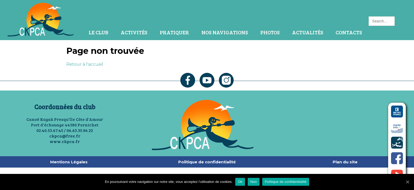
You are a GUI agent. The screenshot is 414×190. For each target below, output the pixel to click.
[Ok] (407, 181)
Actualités (307, 32)
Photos (270, 32)
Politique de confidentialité (286, 182)
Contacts (349, 32)
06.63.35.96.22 (80, 130)
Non (253, 182)
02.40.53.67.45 (49, 130)
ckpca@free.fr (64, 136)
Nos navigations (224, 32)
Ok (240, 182)
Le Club (98, 32)
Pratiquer (174, 32)
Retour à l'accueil (84, 64)
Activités (134, 32)
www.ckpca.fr (65, 141)
